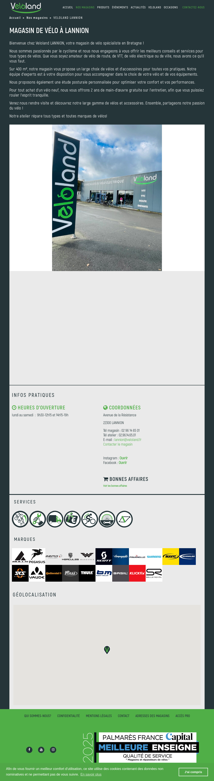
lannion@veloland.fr (127, 439)
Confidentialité (68, 715)
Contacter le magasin (117, 444)
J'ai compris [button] (193, 772)
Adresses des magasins (152, 715)
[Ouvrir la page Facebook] (29, 750)
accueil (68, 7)
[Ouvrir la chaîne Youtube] (41, 750)
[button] (107, 650)
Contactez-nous (193, 7)
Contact (123, 715)
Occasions (171, 7)
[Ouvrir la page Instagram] (53, 750)
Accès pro (183, 715)
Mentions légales (99, 715)
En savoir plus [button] (91, 774)
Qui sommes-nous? (37, 715)
